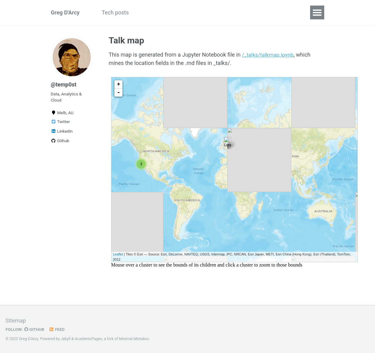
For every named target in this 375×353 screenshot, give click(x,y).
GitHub (34, 329)
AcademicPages (88, 339)
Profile (226, 12)
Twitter (60, 121)
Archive (198, 12)
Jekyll (65, 339)
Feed (57, 329)
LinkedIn (62, 131)
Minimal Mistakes (134, 339)
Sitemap (16, 320)
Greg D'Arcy (65, 12)
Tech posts (115, 12)
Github (60, 140)
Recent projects (159, 12)
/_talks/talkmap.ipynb (268, 54)
